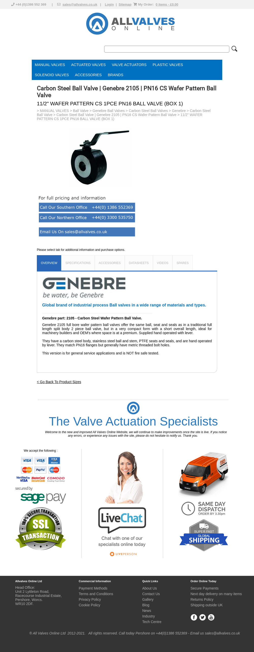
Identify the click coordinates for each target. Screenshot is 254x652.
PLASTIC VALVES (168, 65)
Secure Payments (204, 588)
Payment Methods (93, 588)
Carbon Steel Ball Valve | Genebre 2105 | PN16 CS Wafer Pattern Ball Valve (116, 115)
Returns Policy (201, 599)
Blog (145, 605)
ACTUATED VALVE (87, 65)
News (146, 611)
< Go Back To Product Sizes (59, 382)
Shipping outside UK (206, 605)
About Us (149, 588)
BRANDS (115, 75)
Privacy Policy (90, 599)
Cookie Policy (89, 605)
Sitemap (125, 4)
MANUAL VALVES (50, 65)
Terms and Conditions (96, 594)
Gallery (147, 599)
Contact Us (151, 594)
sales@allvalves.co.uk (79, 4)
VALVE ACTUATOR (128, 65)
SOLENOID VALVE (50, 75)
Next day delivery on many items (216, 594)
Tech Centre (151, 622)
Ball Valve (80, 111)
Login (109, 4)
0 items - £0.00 (167, 4)
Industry (148, 616)
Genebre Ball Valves (108, 111)
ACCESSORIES (88, 75)
